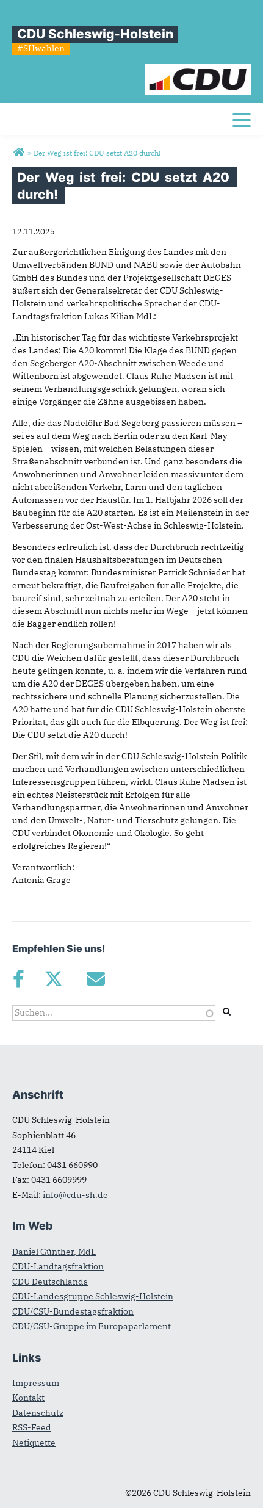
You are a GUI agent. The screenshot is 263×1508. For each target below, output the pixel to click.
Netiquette (34, 1442)
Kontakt (28, 1397)
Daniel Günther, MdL (54, 1251)
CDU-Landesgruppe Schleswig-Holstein (92, 1296)
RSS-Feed (31, 1427)
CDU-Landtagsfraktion (58, 1266)
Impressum (35, 1382)
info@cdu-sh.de (75, 1194)
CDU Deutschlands (50, 1281)
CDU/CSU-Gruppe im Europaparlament (91, 1326)
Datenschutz (37, 1412)
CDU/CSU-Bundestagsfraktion (73, 1311)
